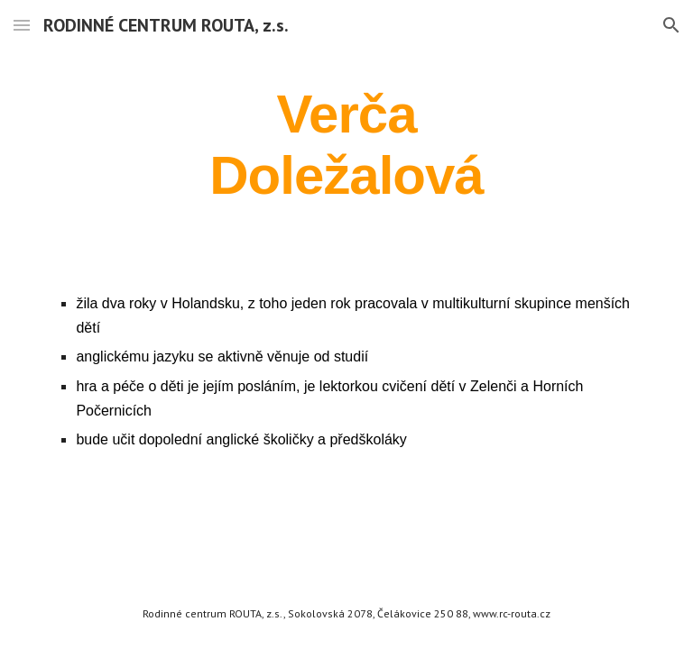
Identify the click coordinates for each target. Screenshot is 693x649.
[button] (21, 25)
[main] (346, 144)
